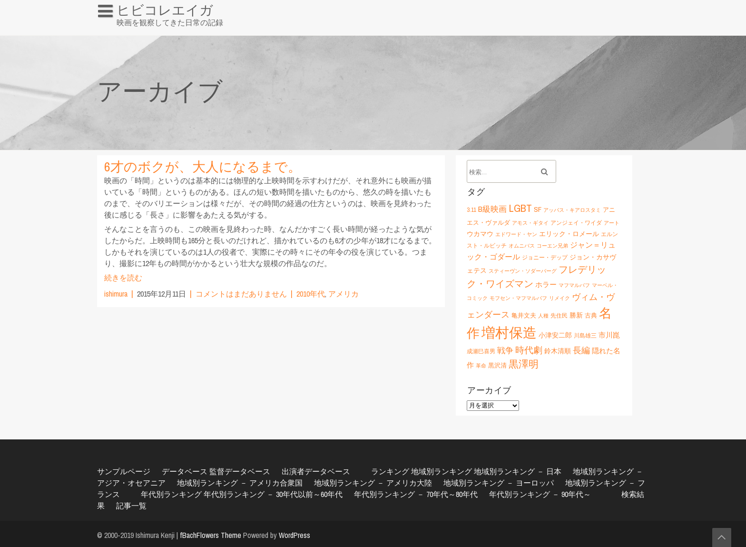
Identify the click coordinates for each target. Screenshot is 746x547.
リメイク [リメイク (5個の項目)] (559, 298)
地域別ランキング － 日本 (517, 471)
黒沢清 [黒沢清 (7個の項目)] (497, 365)
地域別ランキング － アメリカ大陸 (373, 482)
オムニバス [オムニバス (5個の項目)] (522, 245)
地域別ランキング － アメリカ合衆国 (240, 482)
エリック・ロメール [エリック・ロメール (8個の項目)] (569, 233)
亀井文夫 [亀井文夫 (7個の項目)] (523, 315)
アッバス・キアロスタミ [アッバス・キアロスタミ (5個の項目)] (572, 210)
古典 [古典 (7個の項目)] (591, 315)
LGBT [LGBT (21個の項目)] (520, 208)
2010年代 (310, 293)
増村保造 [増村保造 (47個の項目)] (509, 332)
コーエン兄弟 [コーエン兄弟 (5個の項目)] (552, 245)
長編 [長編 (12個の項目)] (581, 350)
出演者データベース (316, 471)
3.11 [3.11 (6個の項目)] (471, 210)
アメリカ (343, 293)
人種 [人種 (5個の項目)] (543, 315)
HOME (112, 30)
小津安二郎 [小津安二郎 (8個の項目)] (555, 334)
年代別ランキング (171, 494)
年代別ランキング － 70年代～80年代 (416, 494)
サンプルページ (123, 471)
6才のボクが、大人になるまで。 (202, 167)
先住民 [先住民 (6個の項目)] (559, 315)
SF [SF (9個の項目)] (537, 209)
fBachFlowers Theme (210, 535)
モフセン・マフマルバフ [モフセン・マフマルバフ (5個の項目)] (518, 298)
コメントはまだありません (241, 293)
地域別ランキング (441, 471)
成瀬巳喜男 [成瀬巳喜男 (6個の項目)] (481, 351)
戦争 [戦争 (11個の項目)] (505, 350)
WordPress (294, 535)
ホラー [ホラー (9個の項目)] (546, 284)
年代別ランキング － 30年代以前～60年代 (273, 494)
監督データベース (239, 471)
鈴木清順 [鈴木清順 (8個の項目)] (557, 350)
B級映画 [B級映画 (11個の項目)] (492, 209)
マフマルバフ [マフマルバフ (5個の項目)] (574, 285)
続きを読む (123, 277)
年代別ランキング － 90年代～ (540, 494)
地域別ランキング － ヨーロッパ (498, 482)
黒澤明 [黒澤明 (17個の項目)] (524, 364)
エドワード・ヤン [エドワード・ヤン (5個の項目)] (516, 234)
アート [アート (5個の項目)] (611, 222)
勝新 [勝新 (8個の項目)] (576, 314)
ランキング (390, 471)
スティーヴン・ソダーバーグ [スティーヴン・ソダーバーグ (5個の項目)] (523, 271)
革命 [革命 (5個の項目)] (481, 365)
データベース (184, 471)
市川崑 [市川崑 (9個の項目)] (609, 335)
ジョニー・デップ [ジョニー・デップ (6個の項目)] (545, 257)
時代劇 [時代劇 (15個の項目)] (528, 350)
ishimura (116, 293)
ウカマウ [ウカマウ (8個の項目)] (480, 233)
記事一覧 (131, 505)
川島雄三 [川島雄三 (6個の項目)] (585, 335)
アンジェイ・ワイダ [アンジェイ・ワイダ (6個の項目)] (576, 223)
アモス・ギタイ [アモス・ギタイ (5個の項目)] (530, 222)
